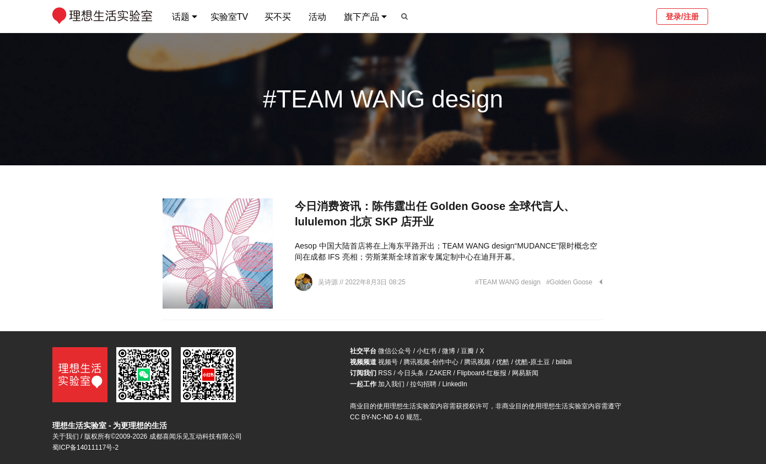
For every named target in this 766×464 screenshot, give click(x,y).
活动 (317, 16)
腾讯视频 (477, 362)
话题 (181, 16)
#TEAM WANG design (508, 282)
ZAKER (440, 373)
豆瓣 (467, 351)
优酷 (502, 362)
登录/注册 (682, 16)
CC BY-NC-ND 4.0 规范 (384, 417)
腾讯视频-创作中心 (430, 362)
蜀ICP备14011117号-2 (85, 447)
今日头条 (410, 373)
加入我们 (391, 384)
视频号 (388, 362)
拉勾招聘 (423, 384)
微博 (448, 351)
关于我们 (65, 436)
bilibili (563, 362)
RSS (385, 373)
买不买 (278, 16)
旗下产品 (361, 16)
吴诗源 (328, 282)
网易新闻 (525, 373)
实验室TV (229, 16)
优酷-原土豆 (532, 362)
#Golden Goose (569, 282)
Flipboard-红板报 (481, 373)
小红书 (426, 351)
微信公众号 (394, 351)
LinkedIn (454, 384)
